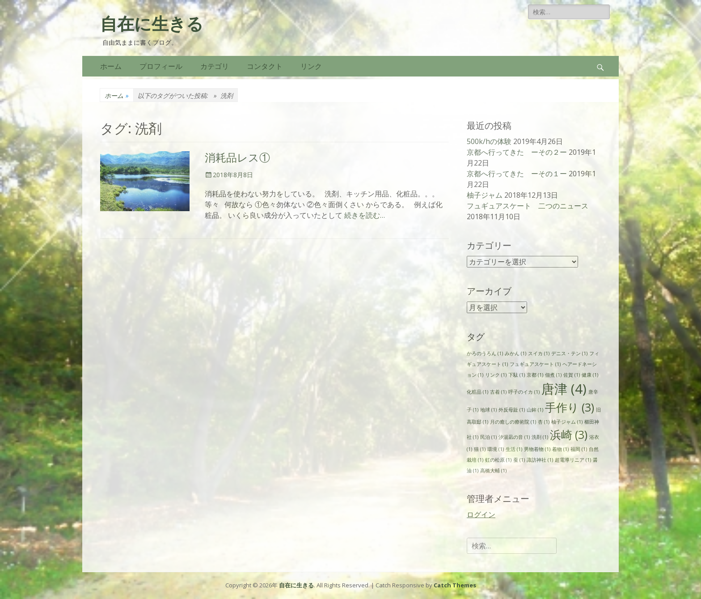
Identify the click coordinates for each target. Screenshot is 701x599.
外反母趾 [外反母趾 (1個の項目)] (511, 410)
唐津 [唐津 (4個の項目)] (564, 389)
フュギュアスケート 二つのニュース (527, 206)
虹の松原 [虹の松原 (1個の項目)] (498, 460)
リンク (311, 66)
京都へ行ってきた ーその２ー (517, 152)
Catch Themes (455, 585)
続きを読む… (364, 215)
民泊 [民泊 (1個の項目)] (488, 437)
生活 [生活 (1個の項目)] (514, 449)
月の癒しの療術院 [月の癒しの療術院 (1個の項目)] (513, 422)
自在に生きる (151, 24)
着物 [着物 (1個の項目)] (560, 449)
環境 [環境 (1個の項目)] (495, 449)
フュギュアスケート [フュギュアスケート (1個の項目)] (535, 364)
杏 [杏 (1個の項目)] (543, 422)
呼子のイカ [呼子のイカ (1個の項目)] (524, 392)
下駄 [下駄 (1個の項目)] (516, 375)
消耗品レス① (237, 158)
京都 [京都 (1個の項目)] (535, 375)
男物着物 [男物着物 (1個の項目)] (537, 449)
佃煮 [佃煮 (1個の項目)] (553, 375)
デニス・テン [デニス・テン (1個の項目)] (569, 353)
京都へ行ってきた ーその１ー (517, 173)
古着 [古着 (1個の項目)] (498, 392)
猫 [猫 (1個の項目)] (480, 449)
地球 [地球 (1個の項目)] (488, 410)
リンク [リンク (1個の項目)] (496, 375)
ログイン (481, 514)
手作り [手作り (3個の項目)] (569, 407)
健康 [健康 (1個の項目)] (590, 375)
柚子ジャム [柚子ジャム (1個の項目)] (567, 422)
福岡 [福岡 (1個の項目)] (578, 449)
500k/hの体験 (489, 141)
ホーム (111, 66)
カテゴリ (214, 66)
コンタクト (265, 66)
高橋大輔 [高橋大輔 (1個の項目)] (493, 470)
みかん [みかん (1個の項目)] (515, 353)
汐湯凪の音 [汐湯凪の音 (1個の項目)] (514, 437)
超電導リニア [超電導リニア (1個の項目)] (573, 460)
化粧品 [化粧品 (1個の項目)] (477, 392)
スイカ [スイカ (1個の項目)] (538, 353)
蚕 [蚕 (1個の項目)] (519, 460)
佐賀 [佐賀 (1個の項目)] (571, 375)
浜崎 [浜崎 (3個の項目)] (568, 434)
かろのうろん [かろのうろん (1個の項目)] (485, 353)
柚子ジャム (485, 195)
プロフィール (160, 66)
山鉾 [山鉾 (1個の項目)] (535, 410)
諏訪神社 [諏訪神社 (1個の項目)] (540, 460)
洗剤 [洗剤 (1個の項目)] (540, 437)
